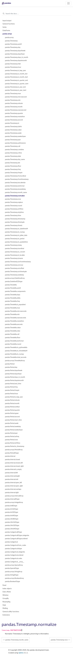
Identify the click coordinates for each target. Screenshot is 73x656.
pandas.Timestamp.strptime (14, 212)
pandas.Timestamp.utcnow (14, 265)
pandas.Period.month (12, 403)
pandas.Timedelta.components (15, 291)
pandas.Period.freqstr (12, 390)
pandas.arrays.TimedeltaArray (15, 360)
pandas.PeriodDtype (12, 453)
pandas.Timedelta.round (13, 344)
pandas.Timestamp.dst (12, 163)
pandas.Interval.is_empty (13, 469)
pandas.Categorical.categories (15, 552)
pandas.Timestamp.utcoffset (14, 268)
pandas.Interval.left (11, 473)
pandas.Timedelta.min (12, 314)
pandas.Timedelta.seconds (14, 324)
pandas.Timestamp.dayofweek (15, 51)
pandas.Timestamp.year (13, 140)
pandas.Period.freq (11, 387)
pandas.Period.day (11, 367)
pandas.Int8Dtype (11, 506)
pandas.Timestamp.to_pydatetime (16, 242)
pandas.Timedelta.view (12, 331)
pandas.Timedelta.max (12, 308)
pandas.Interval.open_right (14, 486)
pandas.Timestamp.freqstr (13, 172)
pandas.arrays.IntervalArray (14, 496)
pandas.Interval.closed (12, 459)
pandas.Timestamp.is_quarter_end (16, 80)
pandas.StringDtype (11, 575)
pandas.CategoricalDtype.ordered (16, 538)
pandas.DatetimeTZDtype (13, 281)
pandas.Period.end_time (13, 383)
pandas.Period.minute (12, 400)
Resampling (6, 602)
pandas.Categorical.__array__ (14, 562)
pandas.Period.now (11, 440)
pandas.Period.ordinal (12, 407)
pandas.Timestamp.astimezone (15, 143)
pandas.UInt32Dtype (12, 525)
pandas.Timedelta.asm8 (13, 288)
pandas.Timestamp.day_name (15, 159)
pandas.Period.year (11, 433)
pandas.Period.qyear (12, 413)
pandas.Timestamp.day (12, 47)
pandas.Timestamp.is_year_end (15, 87)
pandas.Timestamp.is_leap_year (15, 70)
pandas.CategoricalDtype (13, 532)
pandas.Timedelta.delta (12, 298)
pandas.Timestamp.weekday (14, 275)
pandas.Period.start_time (13, 420)
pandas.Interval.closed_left (14, 463)
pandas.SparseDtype (12, 568)
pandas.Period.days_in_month (15, 377)
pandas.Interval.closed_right (14, 466)
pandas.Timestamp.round (13, 205)
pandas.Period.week (11, 423)
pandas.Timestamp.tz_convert (15, 252)
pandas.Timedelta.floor (12, 337)
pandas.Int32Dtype (11, 512)
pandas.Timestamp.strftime (14, 209)
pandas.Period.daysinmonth (14, 380)
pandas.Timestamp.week (13, 133)
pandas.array (9, 37)
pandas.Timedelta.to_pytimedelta (16, 347)
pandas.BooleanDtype (12, 581)
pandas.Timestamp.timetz (13, 225)
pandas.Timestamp (11, 41)
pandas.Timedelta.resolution (14, 321)
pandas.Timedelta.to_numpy (14, 354)
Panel (4, 585)
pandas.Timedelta (11, 285)
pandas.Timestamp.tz (12, 123)
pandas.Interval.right (12, 492)
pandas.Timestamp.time (13, 215)
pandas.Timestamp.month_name (16, 192)
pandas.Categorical (11, 542)
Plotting (5, 608)
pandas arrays (7, 34)
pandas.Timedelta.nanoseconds (15, 318)
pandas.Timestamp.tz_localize (15, 255)
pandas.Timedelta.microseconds (15, 311)
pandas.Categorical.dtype (13, 548)
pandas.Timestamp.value (13, 130)
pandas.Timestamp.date (13, 156)
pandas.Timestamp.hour (13, 67)
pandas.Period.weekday (13, 426)
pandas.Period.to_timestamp (14, 446)
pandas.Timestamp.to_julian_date (16, 235)
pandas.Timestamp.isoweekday (15, 189)
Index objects (7, 588)
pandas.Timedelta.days (12, 295)
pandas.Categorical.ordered (14, 555)
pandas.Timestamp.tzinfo (13, 126)
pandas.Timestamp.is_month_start (16, 77)
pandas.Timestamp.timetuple (14, 222)
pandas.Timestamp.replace (14, 202)
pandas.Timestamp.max (13, 93)
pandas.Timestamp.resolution (15, 116)
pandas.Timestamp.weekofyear (15, 136)
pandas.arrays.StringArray (13, 571)
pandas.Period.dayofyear (13, 374)
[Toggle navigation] (68, 3)
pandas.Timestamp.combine (14, 149)
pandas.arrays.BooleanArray (14, 578)
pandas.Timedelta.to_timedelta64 (16, 351)
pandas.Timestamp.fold (13, 64)
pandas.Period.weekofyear (14, 430)
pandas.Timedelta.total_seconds (15, 357)
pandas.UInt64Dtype (12, 529)
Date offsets (7, 592)
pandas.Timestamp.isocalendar (15, 182)
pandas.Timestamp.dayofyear (15, 54)
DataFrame (6, 30)
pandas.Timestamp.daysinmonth (16, 60)
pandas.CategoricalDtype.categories (17, 535)
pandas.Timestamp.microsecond (16, 97)
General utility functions (11, 611)
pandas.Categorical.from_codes (15, 545)
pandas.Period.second (12, 417)
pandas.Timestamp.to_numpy (15, 232)
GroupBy (6, 598)
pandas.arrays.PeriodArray (14, 450)
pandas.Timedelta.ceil (12, 334)
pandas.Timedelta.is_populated (15, 304)
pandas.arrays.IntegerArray (14, 502)
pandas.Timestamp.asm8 (13, 44)
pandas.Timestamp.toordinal (14, 248)
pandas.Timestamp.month (13, 107)
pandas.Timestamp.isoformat (14, 186)
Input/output (7, 20)
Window (5, 595)
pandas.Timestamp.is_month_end (16, 74)
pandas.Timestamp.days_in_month (16, 57)
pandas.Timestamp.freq (13, 169)
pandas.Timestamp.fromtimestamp (17, 179)
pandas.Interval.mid (11, 479)
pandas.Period (9, 364)
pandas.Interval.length (12, 476)
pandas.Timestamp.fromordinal (15, 176)
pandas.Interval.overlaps (13, 489)
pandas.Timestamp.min (12, 100)
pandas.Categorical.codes (13, 558)
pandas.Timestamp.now (13, 199)
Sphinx (21, 653)
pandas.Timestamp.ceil (12, 146)
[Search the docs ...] (36, 14)
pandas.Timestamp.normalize (15, 196)
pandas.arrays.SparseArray (14, 565)
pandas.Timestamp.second (14, 120)
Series (5, 27)
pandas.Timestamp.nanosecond (15, 110)
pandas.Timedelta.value (13, 327)
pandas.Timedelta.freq (12, 301)
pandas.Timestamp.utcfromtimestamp (18, 262)
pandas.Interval (10, 456)
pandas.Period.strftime (12, 443)
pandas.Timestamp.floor (13, 166)
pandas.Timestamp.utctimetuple (16, 271)
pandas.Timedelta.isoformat (14, 341)
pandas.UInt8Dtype (11, 519)
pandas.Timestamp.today (13, 245)
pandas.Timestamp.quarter (14, 113)
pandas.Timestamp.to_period (14, 238)
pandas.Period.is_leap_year (14, 397)
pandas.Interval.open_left (13, 482)
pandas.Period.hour (11, 393)
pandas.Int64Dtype (11, 515)
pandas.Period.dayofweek (13, 370)
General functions (9, 24)
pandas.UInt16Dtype (12, 522)
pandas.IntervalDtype (12, 499)
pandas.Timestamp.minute (14, 103)
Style (4, 605)
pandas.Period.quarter (12, 410)
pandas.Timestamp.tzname (14, 258)
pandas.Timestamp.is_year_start (15, 90)
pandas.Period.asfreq (12, 436)
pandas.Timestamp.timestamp (15, 219)
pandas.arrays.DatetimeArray (15, 278)
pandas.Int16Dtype (11, 509)
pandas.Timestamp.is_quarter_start (16, 84)
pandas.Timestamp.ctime (13, 153)
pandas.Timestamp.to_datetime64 (16, 229)
